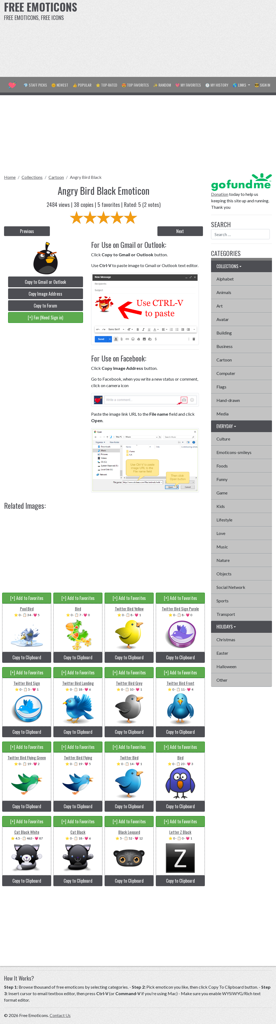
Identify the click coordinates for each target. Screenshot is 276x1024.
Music (222, 546)
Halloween (226, 666)
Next (180, 231)
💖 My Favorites (188, 85)
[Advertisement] (186, 38)
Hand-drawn (228, 400)
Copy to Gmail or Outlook (45, 282)
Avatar (222, 319)
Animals (223, 292)
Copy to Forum (45, 305)
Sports (222, 600)
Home (10, 177)
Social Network (230, 587)
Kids (220, 506)
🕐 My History (216, 85)
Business (224, 346)
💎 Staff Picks (35, 85)
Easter (222, 653)
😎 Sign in (262, 85)
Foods (222, 465)
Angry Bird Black (86, 177)
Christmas (225, 639)
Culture (223, 438)
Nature (223, 560)
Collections (32, 177)
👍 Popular (82, 85)
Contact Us (60, 1015)
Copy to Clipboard (26, 657)
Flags (221, 386)
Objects (224, 573)
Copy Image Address (45, 294)
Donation (219, 194)
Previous (27, 231)
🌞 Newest (59, 85)
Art (219, 305)
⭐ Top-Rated (106, 85)
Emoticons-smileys (233, 452)
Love (220, 533)
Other (221, 679)
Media (222, 413)
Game (221, 492)
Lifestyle (224, 519)
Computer (225, 373)
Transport (225, 614)
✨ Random (162, 85)
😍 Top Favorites (135, 85)
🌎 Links (240, 85)
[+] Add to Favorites (26, 598)
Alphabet (225, 278)
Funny (221, 479)
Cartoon (56, 177)
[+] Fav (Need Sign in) (45, 317)
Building (224, 332)
